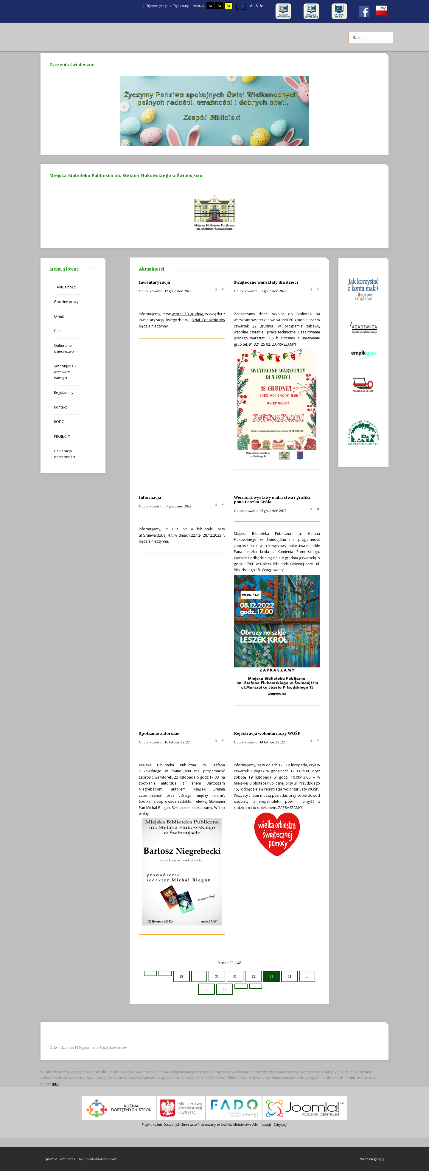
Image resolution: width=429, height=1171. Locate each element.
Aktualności (66, 287)
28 (181, 976)
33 (271, 976)
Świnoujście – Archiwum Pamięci (65, 372)
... (199, 976)
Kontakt (60, 407)
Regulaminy (63, 392)
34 (289, 976)
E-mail (223, 289)
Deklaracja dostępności (64, 453)
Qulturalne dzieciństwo (64, 348)
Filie (57, 330)
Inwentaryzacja (154, 282)
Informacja (150, 497)
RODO (59, 421)
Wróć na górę (372, 1159)
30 (217, 976)
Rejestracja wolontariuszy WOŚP (267, 733)
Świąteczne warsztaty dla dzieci (266, 282)
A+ (262, 6)
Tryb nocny (179, 6)
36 (206, 989)
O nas (59, 316)
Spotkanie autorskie (159, 733)
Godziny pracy (66, 301)
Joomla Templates (60, 1159)
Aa (210, 6)
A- (252, 6)
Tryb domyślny (155, 6)
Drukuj (216, 289)
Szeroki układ (243, 6)
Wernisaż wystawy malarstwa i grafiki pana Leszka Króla (272, 499)
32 (253, 976)
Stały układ (237, 6)
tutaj (55, 1083)
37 (224, 989)
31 (235, 976)
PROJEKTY (62, 436)
